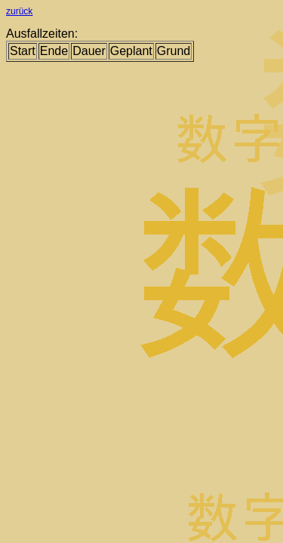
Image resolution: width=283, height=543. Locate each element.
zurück (19, 11)
